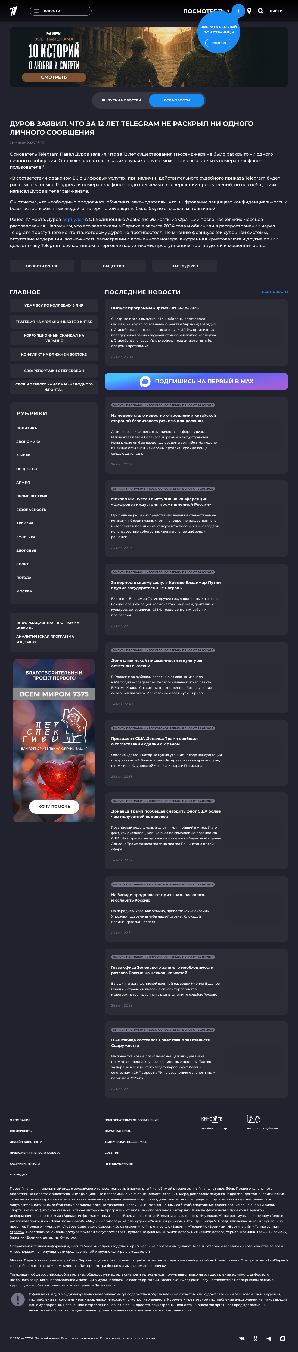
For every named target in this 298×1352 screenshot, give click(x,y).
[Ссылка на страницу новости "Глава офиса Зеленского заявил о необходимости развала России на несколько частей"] (196, 981)
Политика (26, 428)
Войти (276, 11)
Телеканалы (105, 1285)
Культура (26, 537)
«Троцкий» (197, 1226)
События (112, 1153)
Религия (24, 523)
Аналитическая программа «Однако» (45, 639)
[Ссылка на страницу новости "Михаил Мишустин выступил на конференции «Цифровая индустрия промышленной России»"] (196, 519)
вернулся (73, 219)
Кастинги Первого (25, 1163)
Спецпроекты (21, 1131)
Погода (24, 578)
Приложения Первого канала (35, 1153)
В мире (23, 455)
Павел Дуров (185, 266)
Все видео (18, 1174)
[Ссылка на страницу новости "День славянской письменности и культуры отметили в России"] (196, 677)
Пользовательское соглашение (132, 1120)
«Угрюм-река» (157, 1226)
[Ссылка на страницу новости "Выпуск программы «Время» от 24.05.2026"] (196, 332)
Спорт (22, 564)
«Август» (52, 1226)
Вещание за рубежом (262, 1122)
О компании (20, 1120)
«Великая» (217, 1226)
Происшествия (31, 496)
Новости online (42, 266)
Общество (113, 266)
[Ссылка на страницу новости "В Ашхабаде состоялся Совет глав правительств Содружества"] (196, 1060)
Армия (23, 482)
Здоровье (26, 550)
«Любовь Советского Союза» (86, 1226)
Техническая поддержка (126, 1142)
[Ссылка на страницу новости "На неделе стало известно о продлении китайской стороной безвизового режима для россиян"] (196, 435)
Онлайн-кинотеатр (26, 1142)
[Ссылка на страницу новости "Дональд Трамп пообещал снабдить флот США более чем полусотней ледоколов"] (196, 831)
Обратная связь (118, 1131)
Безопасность (31, 510)
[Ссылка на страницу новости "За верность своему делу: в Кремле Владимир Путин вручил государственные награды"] (196, 599)
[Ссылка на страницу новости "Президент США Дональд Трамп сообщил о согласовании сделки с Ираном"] (196, 752)
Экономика (28, 442)
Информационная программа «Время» (47, 625)
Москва (24, 591)
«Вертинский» (239, 1226)
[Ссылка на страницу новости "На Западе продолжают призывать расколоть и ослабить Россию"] (196, 909)
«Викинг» (179, 1226)
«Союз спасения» (128, 1226)
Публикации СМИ (119, 1163)
